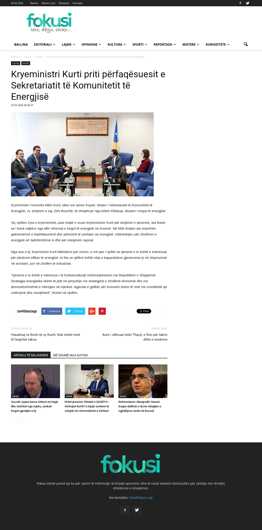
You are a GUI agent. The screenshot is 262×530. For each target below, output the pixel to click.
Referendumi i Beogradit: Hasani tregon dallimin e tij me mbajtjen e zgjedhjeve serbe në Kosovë (139, 406)
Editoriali (44, 44)
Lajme (68, 44)
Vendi (26, 63)
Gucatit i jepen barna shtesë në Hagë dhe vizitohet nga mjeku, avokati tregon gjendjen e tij (34, 406)
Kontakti (78, 3)
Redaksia (64, 3)
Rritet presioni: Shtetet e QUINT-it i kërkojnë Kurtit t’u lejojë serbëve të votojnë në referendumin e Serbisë (87, 406)
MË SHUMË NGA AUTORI (70, 355)
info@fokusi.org (141, 497)
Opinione (91, 44)
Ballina (34, 3)
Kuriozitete (217, 44)
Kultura (117, 44)
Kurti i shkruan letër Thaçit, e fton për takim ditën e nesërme (134, 337)
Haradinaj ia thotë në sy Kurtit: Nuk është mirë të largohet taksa (45, 337)
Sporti (139, 44)
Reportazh (165, 44)
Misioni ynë (48, 3)
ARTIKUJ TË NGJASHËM (31, 355)
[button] (245, 44)
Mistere (190, 44)
